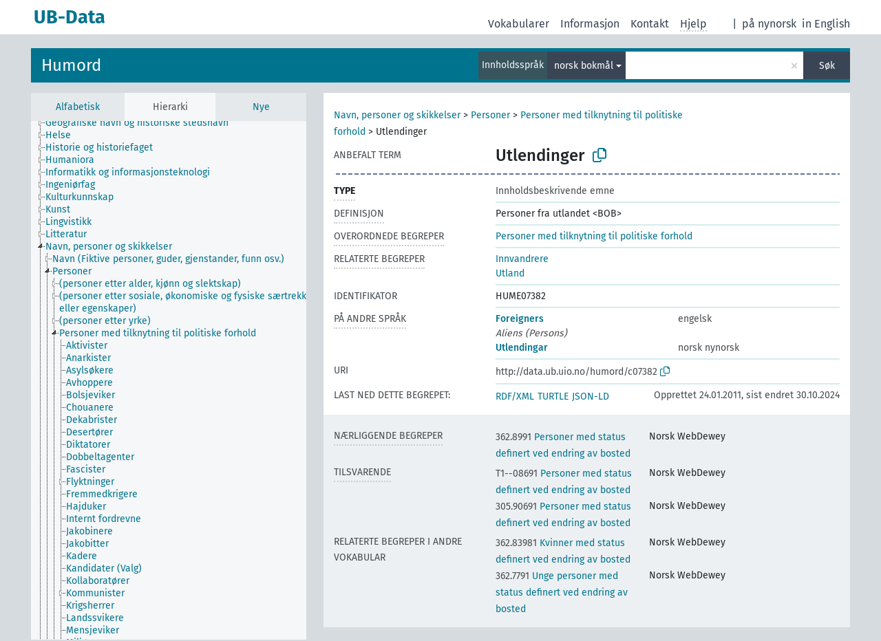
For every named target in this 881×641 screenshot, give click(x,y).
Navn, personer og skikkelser (397, 115)
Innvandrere (522, 259)
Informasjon (589, 23)
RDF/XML (515, 396)
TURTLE (553, 396)
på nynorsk (769, 23)
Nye (261, 107)
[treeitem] (143, 123)
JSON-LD (590, 396)
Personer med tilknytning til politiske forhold (594, 236)
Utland (510, 273)
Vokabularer (518, 23)
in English (826, 23)
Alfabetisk (78, 107)
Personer (490, 115)
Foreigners (520, 319)
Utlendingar (522, 348)
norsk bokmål (583, 66)
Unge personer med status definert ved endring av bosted (562, 592)
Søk (827, 66)
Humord (71, 65)
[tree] (168, 380)
